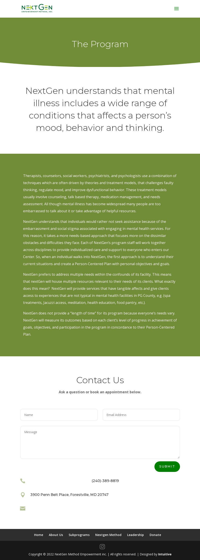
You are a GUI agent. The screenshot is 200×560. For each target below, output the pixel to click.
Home (38, 535)
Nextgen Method (108, 535)
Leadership (135, 535)
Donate (155, 535)
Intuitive (165, 554)
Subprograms (79, 535)
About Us (56, 535)
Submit (167, 466)
